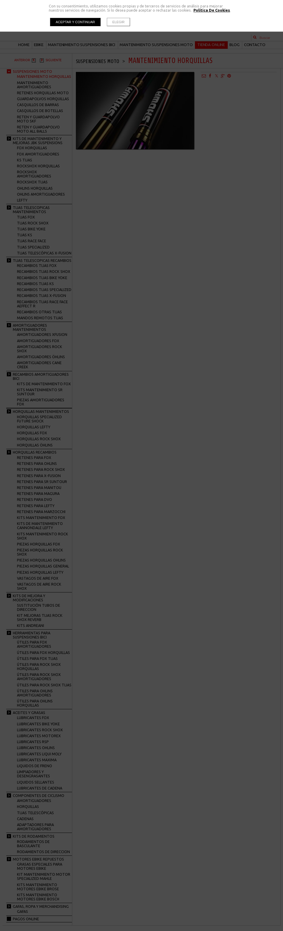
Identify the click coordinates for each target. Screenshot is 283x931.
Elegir (118, 22)
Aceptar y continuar (75, 22)
